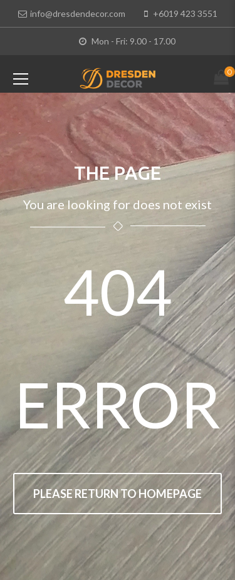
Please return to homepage (117, 493)
